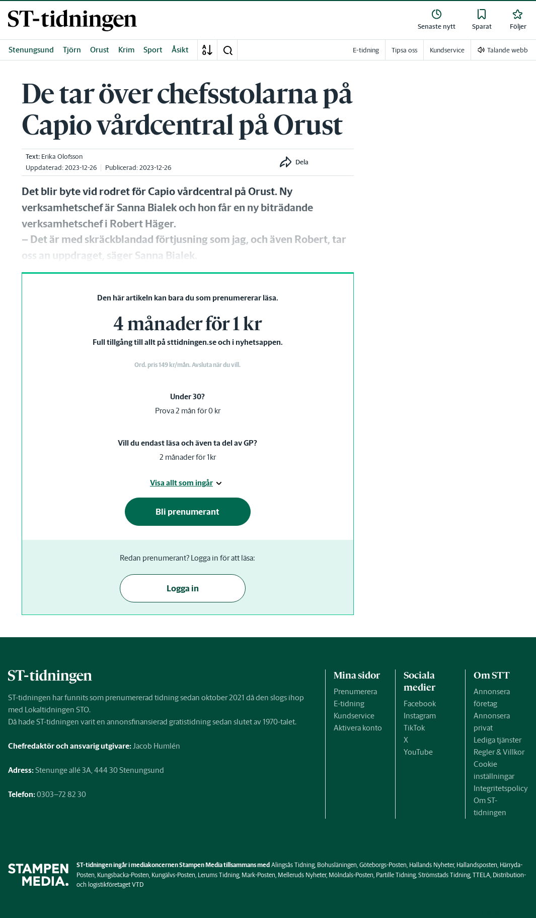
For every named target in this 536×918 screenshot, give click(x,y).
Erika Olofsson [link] (62, 156)
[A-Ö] (207, 50)
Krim (126, 49)
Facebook (420, 703)
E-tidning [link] (366, 50)
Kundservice (354, 715)
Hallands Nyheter (431, 865)
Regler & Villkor (499, 752)
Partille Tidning (396, 875)
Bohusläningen (337, 865)
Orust (99, 49)
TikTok (414, 727)
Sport (153, 49)
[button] (227, 50)
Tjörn (72, 49)
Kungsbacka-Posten (123, 875)
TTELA (481, 875)
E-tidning (349, 703)
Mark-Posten (258, 875)
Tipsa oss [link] (404, 50)
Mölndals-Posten (351, 875)
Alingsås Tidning (293, 865)
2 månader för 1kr (188, 457)
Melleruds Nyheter (302, 875)
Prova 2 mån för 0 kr (187, 410)
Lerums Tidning (218, 875)
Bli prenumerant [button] (187, 511)
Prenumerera (355, 691)
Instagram (420, 715)
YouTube (418, 752)
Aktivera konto (358, 727)
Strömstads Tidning (444, 875)
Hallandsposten (476, 865)
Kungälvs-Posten (173, 875)
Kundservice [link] (447, 50)
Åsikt (180, 49)
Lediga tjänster (497, 740)
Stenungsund (31, 49)
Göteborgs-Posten (383, 865)
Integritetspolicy (501, 788)
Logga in (183, 588)
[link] (72, 20)
